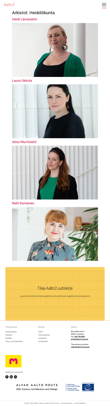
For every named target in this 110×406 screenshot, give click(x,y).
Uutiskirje (8, 335)
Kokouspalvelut (44, 335)
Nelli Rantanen (23, 203)
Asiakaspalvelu (11, 332)
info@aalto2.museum (79, 339)
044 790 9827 (80, 337)
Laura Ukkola (22, 81)
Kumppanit (42, 338)
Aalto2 (40, 332)
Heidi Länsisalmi (24, 19)
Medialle (8, 338)
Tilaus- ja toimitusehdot (14, 341)
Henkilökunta (43, 341)
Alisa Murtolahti (24, 142)
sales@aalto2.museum (80, 347)
